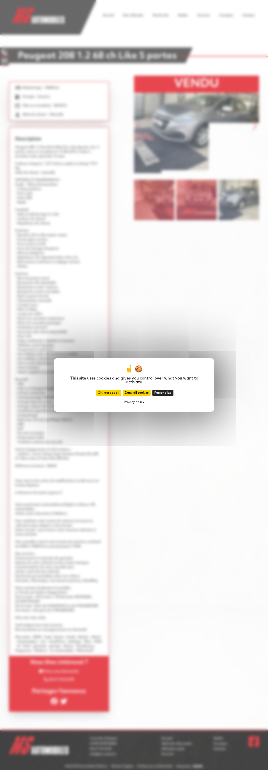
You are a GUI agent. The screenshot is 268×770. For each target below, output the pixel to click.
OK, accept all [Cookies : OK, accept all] (108, 392)
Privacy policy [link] (134, 402)
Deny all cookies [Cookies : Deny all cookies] (137, 392)
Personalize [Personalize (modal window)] (163, 392)
